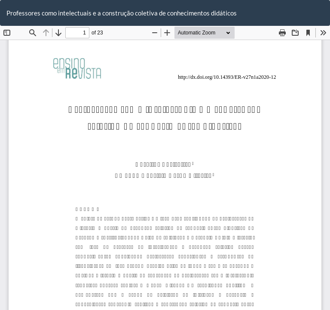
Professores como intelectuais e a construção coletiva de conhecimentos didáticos (121, 13)
